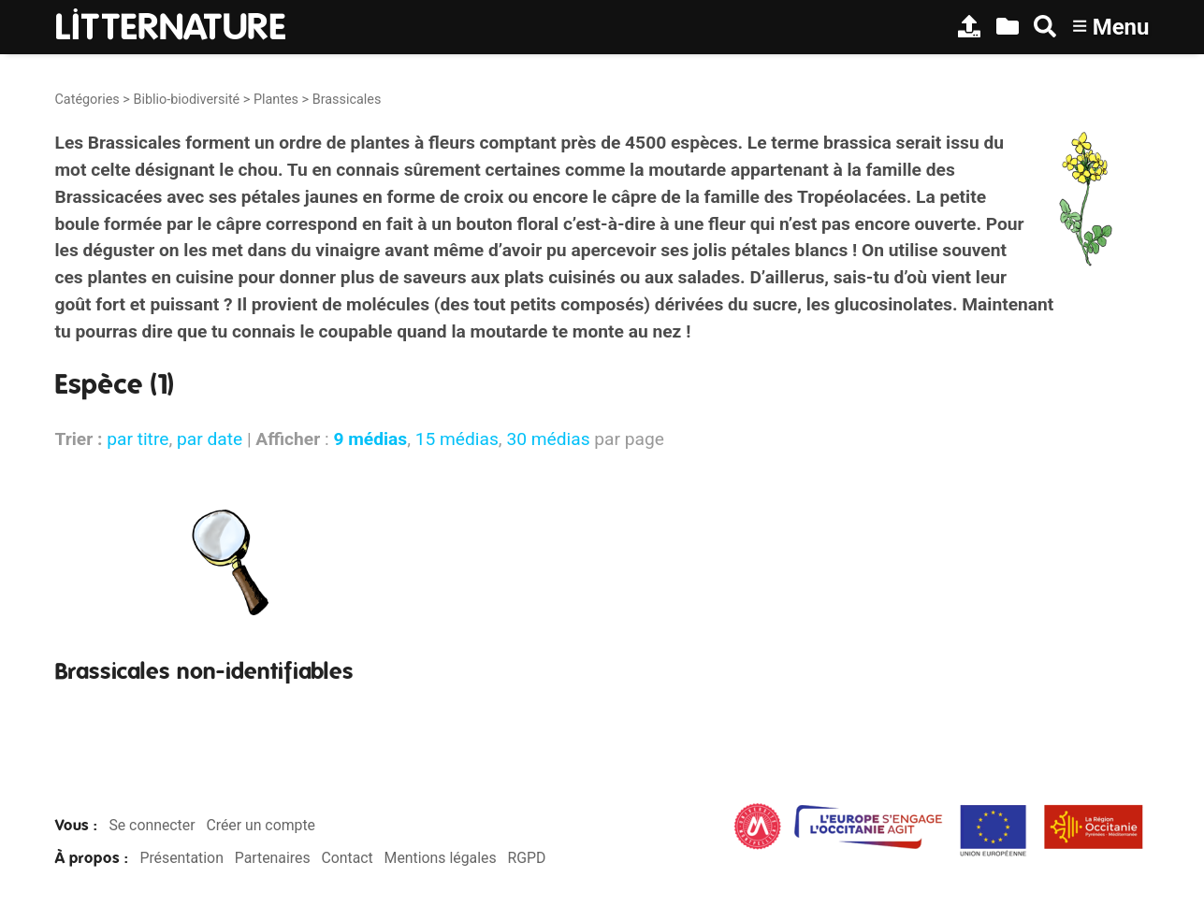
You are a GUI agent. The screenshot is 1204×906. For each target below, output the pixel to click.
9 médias (370, 439)
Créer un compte (260, 825)
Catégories (87, 100)
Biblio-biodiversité (186, 100)
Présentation (181, 858)
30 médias (547, 439)
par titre (137, 439)
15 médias (457, 439)
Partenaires (273, 858)
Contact (346, 858)
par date (209, 439)
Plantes (276, 100)
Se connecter (152, 825)
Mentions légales (440, 858)
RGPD (526, 858)
